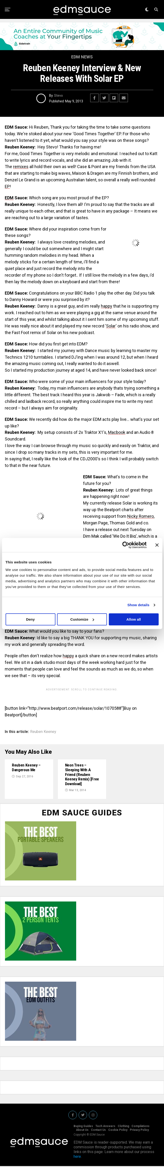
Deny (30, 619)
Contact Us (98, 1130)
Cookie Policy (117, 1130)
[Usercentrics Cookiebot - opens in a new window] (125, 545)
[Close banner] (157, 545)
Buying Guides (83, 1127)
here (77, 1157)
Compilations (140, 1127)
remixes (20, 166)
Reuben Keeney (43, 732)
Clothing (123, 1127)
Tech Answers (105, 1127)
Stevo (58, 95)
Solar (111, 325)
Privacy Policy (139, 1130)
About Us (82, 1130)
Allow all (134, 619)
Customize (82, 619)
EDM (9, 197)
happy (106, 306)
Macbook (116, 432)
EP (7, 186)
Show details (138, 605)
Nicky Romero (140, 516)
